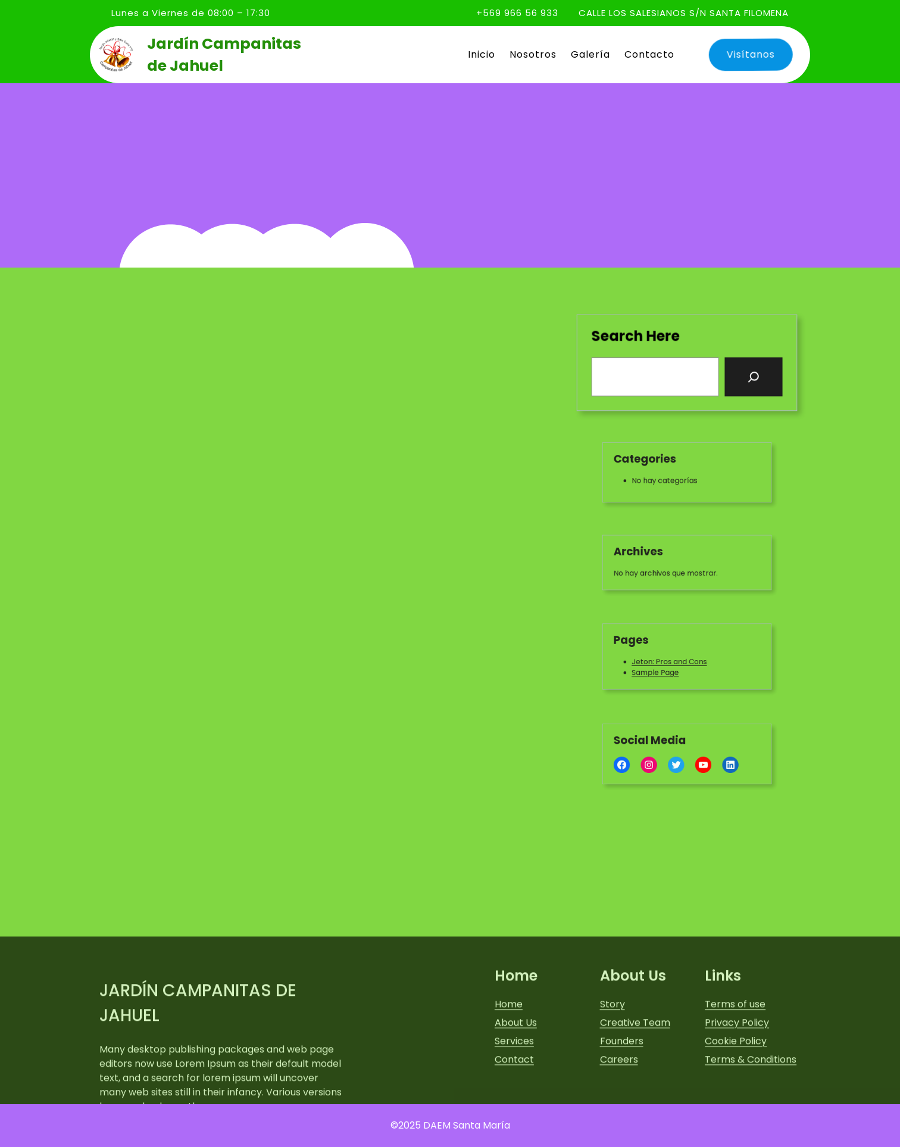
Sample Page (660, 669)
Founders (621, 1086)
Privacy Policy (737, 1068)
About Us (516, 1068)
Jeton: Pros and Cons (672, 660)
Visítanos (748, 54)
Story (612, 1050)
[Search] (752, 376)
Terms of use (735, 1050)
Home (509, 1050)
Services (514, 1086)
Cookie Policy (736, 1086)
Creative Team (635, 1068)
